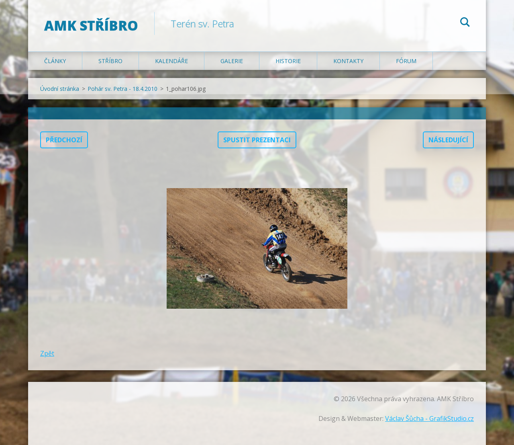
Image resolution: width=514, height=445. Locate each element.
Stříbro (110, 61)
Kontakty (348, 61)
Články (55, 61)
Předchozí (64, 139)
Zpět (47, 353)
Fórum (406, 61)
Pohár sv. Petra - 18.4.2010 (122, 88)
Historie (288, 61)
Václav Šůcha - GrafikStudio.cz (429, 418)
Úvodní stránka (59, 88)
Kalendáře (171, 61)
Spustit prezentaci (257, 139)
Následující (448, 139)
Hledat (465, 23)
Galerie (231, 61)
